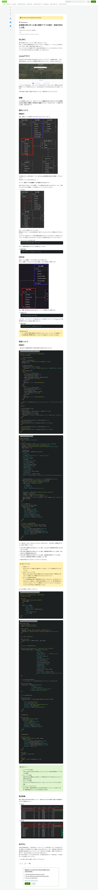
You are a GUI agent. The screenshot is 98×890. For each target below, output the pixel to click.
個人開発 (33, 30)
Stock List (9, 4)
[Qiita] (4, 2)
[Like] (10, 7)
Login (88, 1)
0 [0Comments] (30, 863)
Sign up (27, 883)
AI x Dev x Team (62, 4)
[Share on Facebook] (10, 22)
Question (14, 4)
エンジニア (28, 30)
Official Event (29, 4)
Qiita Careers (53, 4)
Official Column (38, 4)
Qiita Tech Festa (21, 4)
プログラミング (22, 30)
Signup (93, 1)
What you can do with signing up (31, 880)
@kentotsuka (23, 22)
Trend (4, 4)
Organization (46, 4)
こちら (59, 61)
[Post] (10, 18)
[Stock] (10, 13)
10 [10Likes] (10, 10)
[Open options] (10, 29)
